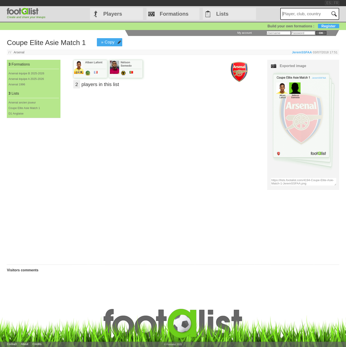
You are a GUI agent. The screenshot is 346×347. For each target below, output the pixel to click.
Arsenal (19, 52)
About (24, 344)
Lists (222, 14)
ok (321, 33)
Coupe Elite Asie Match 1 (24, 108)
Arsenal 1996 (16, 84)
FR (336, 3)
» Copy (108, 42)
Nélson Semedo (126, 64)
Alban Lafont (93, 62)
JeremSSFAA (302, 52)
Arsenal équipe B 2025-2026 (26, 73)
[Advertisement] (33, 191)
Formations (174, 14)
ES (328, 3)
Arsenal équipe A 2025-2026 (26, 79)
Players (112, 14)
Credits (36, 344)
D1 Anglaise (15, 113)
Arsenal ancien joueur (22, 102)
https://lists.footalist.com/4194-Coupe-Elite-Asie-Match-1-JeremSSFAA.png (304, 182)
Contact (12, 344)
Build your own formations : (303, 26)
